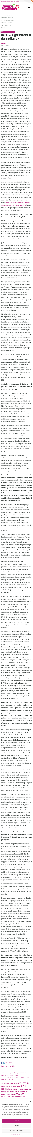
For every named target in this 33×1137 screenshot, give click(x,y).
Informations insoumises (7, 20)
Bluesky (9, 1)
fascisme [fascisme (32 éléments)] (11, 1094)
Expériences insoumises (7, 17)
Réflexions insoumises (7, 28)
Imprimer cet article (7, 1066)
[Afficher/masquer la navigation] (29, 7)
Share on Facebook (2, 1063)
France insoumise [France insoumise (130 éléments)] (12, 1095)
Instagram (15, 1)
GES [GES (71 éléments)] (26, 1097)
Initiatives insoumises (6, 22)
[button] (30, 1101)
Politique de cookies (15, 1134)
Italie (4, 43)
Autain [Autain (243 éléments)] (24, 1083)
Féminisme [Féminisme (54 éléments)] (18, 1097)
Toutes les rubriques (6, 15)
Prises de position (6, 25)
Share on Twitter (4, 1063)
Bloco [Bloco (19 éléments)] (3, 1086)
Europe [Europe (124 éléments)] (15, 1091)
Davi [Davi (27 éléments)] (19, 1086)
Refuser (16, 1125)
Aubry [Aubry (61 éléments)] (15, 1084)
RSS (32, 1)
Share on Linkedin (8, 1062)
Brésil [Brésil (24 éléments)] (8, 1086)
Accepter (16, 1121)
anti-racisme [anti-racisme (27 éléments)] (6, 1084)
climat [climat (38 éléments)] (14, 1086)
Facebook (3, 1)
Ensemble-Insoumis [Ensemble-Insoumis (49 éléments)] (18, 1089)
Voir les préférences (16, 1130)
